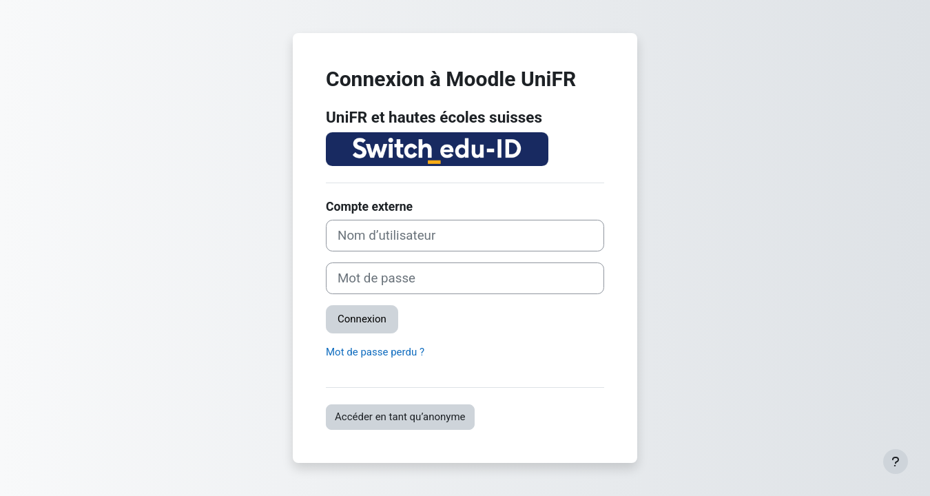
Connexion (362, 319)
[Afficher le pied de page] (895, 461)
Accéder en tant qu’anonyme (400, 417)
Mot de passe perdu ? (375, 352)
